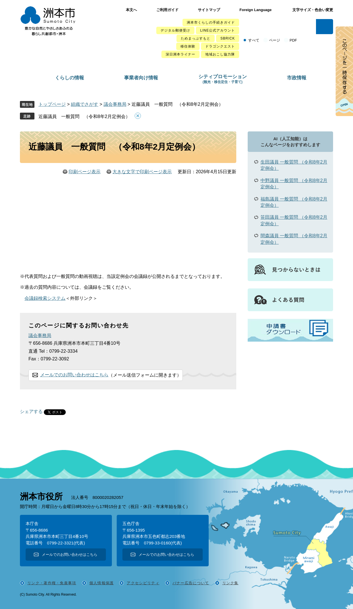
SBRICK (227, 38)
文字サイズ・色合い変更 (312, 10)
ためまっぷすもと (195, 38)
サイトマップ (209, 10)
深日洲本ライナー (180, 54)
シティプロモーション (222, 79)
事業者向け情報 (141, 77)
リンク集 (230, 583)
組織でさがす (84, 104)
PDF (293, 40)
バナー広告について (191, 583)
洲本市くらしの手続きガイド (211, 22)
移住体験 (187, 46)
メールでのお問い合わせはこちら (74, 374)
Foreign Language (255, 10)
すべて (253, 40)
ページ (274, 40)
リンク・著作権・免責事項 (51, 583)
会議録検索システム (44, 298)
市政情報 (296, 77)
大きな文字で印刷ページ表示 (142, 171)
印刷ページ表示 (84, 171)
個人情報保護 (101, 583)
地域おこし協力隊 (220, 54)
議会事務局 (115, 104)
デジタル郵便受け (175, 30)
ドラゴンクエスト (220, 46)
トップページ (52, 104)
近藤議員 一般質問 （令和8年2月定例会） (84, 116)
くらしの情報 (69, 77)
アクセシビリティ (143, 583)
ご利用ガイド (167, 10)
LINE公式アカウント (217, 30)
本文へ (131, 10)
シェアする (31, 411)
